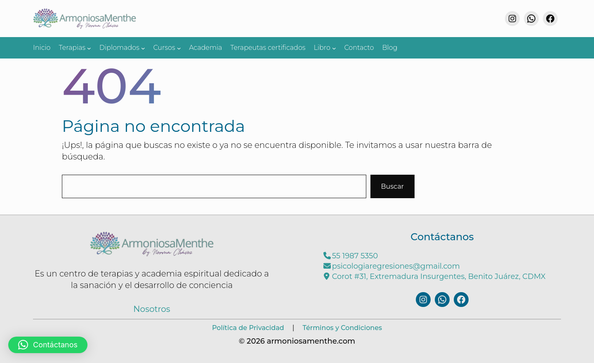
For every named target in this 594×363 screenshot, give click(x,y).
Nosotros (151, 309)
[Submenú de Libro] (334, 48)
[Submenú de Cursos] (179, 48)
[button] (47, 345)
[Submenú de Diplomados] (143, 48)
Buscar (392, 186)
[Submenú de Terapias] (89, 48)
